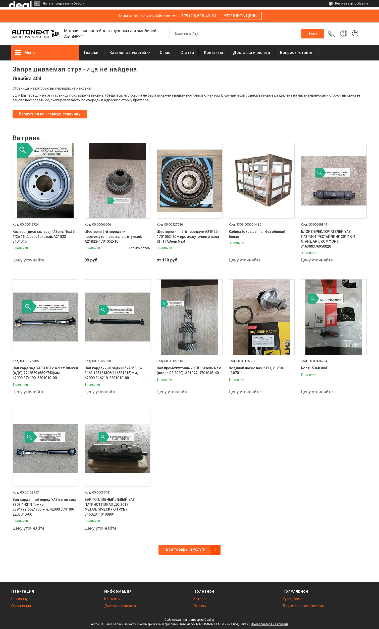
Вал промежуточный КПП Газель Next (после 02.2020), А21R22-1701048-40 (189, 370)
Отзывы (199, 606)
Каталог (200, 599)
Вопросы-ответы (296, 52)
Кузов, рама (292, 599)
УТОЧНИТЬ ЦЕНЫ (241, 16)
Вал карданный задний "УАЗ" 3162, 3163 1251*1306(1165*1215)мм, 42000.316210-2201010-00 (114, 373)
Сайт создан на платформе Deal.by (189, 619)
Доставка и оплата (251, 52)
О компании (21, 606)
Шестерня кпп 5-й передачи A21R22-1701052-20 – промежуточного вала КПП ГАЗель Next (188, 236)
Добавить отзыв (355, 34)
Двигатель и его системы (303, 606)
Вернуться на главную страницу (49, 114)
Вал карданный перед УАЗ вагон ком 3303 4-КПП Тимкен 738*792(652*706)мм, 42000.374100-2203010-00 (44, 507)
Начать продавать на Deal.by (63, 3)
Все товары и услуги (185, 549)
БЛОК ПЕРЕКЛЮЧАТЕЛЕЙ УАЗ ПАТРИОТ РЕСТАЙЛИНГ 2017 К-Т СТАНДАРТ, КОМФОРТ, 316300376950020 (328, 239)
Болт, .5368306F (314, 368)
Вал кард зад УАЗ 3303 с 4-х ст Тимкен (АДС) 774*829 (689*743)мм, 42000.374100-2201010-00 (45, 373)
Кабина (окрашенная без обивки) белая (257, 234)
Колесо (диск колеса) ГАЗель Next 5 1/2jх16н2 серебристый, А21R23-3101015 (44, 236)
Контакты (213, 52)
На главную (20, 599)
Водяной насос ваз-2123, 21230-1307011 (256, 370)
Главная (91, 52)
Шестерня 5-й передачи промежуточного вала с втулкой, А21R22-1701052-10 (113, 236)
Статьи (187, 52)
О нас (165, 52)
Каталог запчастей (128, 52)
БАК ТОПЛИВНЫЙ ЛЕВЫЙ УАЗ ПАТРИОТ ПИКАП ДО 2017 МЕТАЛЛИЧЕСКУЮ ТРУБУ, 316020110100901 (110, 507)
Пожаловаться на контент (269, 624)
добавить (361, 3)
